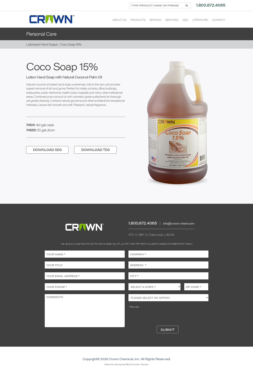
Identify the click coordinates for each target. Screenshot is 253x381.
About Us (119, 20)
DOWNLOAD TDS (95, 149)
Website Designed (114, 364)
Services (171, 20)
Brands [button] (155, 20)
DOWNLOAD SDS (47, 149)
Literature (200, 20)
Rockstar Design (139, 364)
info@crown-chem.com (178, 223)
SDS (185, 20)
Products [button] (137, 20)
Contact (218, 20)
